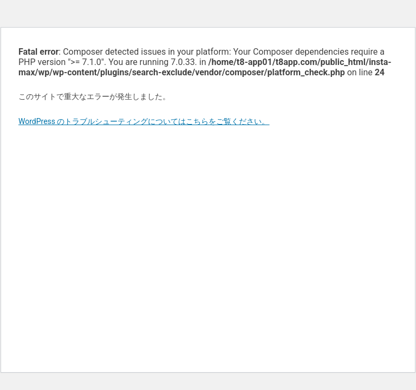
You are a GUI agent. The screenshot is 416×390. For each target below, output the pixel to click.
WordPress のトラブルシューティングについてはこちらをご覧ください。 (144, 121)
